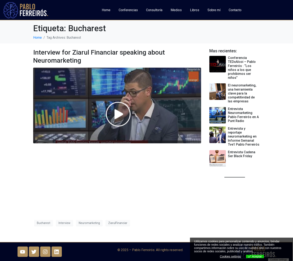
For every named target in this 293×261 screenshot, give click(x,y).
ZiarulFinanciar (117, 223)
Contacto (235, 10)
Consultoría (154, 10)
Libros (194, 10)
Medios (176, 10)
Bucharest (43, 223)
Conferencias (128, 10)
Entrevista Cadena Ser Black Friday (241, 154)
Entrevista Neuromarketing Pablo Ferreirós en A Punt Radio (243, 115)
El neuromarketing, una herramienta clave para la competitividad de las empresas (242, 93)
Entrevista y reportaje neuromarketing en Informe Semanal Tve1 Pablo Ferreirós (243, 136)
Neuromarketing (89, 223)
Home (106, 10)
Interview (64, 223)
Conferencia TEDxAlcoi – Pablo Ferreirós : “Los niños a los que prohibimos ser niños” (242, 68)
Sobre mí (213, 10)
